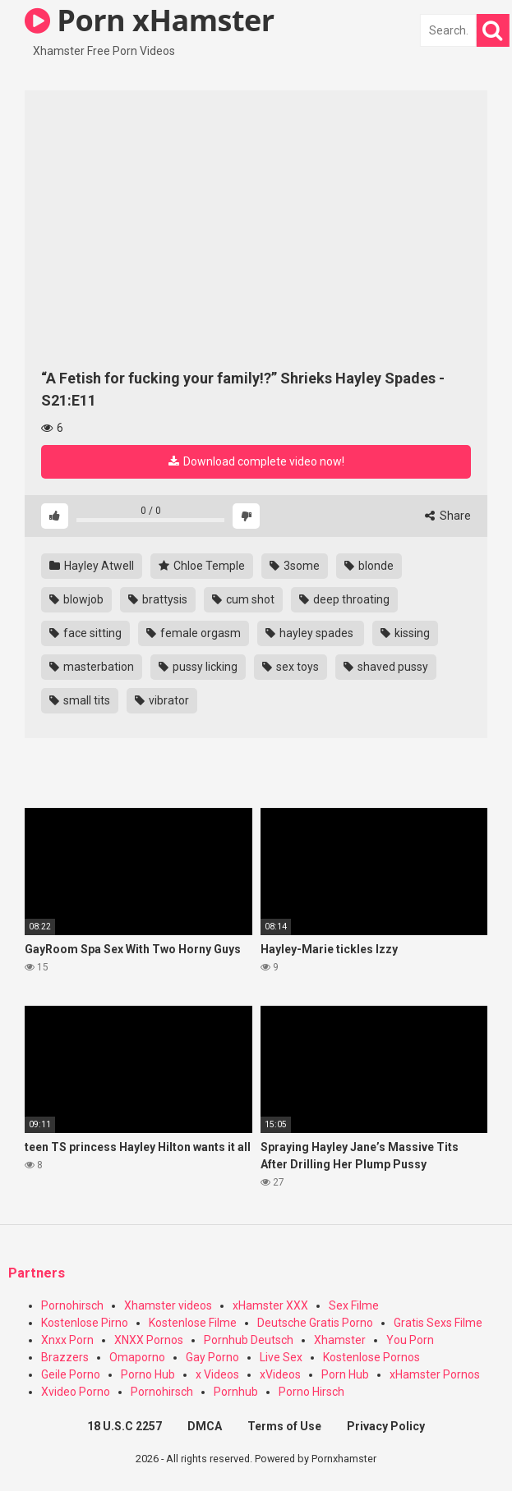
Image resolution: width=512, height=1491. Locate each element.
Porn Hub (345, 1374)
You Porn (410, 1339)
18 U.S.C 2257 (124, 1426)
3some (295, 565)
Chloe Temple (202, 565)
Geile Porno (70, 1374)
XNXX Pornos (148, 1339)
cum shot (243, 599)
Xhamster (340, 1339)
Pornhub (236, 1391)
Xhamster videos (168, 1305)
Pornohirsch (72, 1305)
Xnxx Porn (67, 1339)
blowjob (76, 599)
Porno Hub (148, 1374)
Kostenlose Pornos (371, 1357)
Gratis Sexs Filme (438, 1322)
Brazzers (65, 1357)
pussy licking (198, 666)
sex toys (290, 666)
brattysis (157, 599)
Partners (36, 1273)
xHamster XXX (270, 1305)
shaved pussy (386, 666)
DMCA (204, 1426)
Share (448, 515)
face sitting (85, 633)
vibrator (162, 700)
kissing (405, 633)
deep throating (344, 599)
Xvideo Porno (75, 1391)
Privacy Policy (386, 1426)
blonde (369, 565)
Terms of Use (284, 1426)
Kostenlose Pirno (84, 1322)
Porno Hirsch (311, 1391)
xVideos (280, 1374)
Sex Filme (354, 1305)
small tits (79, 700)
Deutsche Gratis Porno (315, 1322)
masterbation (91, 666)
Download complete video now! (256, 461)
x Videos (217, 1374)
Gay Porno (212, 1357)
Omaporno (137, 1357)
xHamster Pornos (435, 1374)
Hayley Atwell (91, 565)
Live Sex (281, 1357)
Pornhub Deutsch (248, 1339)
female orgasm (193, 633)
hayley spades (310, 633)
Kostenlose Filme (193, 1322)
